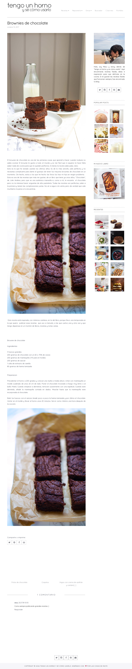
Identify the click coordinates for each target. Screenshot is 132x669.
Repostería (77, 11)
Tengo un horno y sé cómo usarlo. (56, 666)
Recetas (65, 11)
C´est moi (109, 11)
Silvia (16, 603)
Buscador (98, 11)
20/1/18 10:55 (23, 603)
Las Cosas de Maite (99, 666)
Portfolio (119, 11)
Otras (89, 11)
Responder (18, 610)
